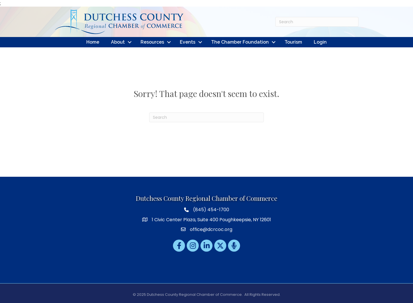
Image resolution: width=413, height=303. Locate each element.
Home (92, 42)
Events (187, 42)
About (118, 42)
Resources (152, 42)
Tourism (293, 42)
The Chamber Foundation (240, 42)
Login (320, 42)
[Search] (317, 22)
